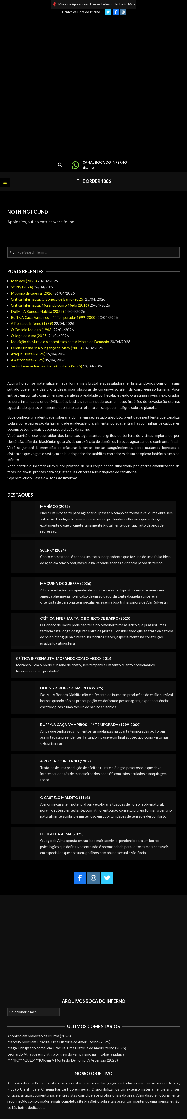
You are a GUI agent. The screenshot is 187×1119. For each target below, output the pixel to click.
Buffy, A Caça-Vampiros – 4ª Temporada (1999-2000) (54, 317)
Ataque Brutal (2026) (28, 354)
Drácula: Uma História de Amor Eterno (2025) (73, 1042)
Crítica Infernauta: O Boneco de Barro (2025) (47, 299)
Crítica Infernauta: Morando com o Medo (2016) (50, 305)
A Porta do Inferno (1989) (32, 323)
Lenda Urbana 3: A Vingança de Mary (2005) (46, 348)
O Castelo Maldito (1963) (32, 329)
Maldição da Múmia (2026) (49, 1036)
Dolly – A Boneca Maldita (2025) (37, 311)
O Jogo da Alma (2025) (29, 335)
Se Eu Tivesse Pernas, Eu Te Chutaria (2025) (46, 366)
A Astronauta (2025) (27, 360)
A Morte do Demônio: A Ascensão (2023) (85, 1060)
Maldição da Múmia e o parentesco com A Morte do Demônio (60, 342)
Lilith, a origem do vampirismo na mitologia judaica (83, 1054)
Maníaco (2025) (24, 281)
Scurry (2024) (22, 287)
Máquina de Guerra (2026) (32, 293)
